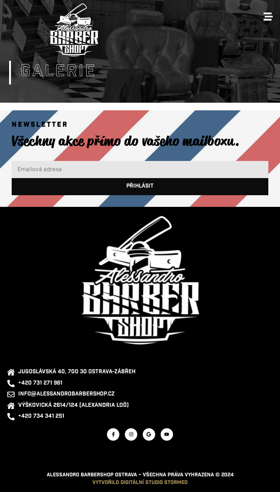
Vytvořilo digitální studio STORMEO (140, 483)
